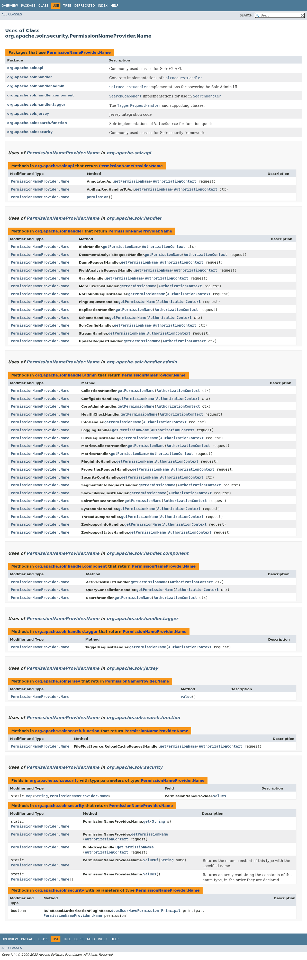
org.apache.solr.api (25, 68)
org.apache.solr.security (30, 132)
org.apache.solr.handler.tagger (36, 104)
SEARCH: (247, 15)
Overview (10, 5)
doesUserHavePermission (135, 911)
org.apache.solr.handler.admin (35, 86)
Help (115, 5)
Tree (67, 5)
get (146, 821)
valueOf (150, 860)
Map (29, 796)
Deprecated (84, 5)
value (186, 697)
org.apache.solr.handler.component (40, 95)
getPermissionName (132, 181)
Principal (170, 911)
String (41, 796)
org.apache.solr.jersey (28, 113)
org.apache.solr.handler (29, 77)
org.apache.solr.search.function (37, 123)
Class (43, 5)
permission (97, 197)
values (219, 796)
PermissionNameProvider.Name (79, 52)
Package (28, 5)
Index (103, 5)
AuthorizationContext (174, 181)
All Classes (12, 14)
